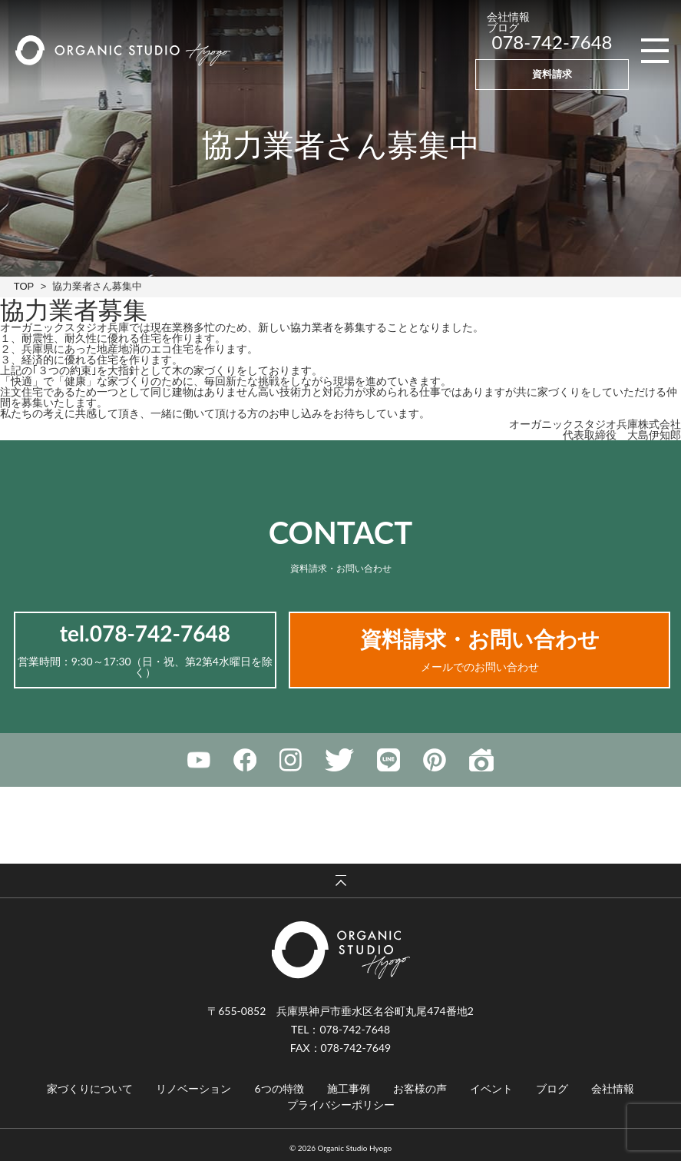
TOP (24, 286)
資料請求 (552, 74)
